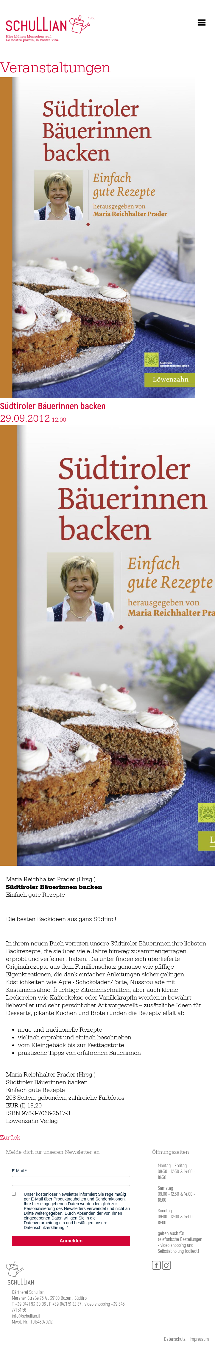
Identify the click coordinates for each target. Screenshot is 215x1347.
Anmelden (71, 1240)
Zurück (10, 1138)
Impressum (199, 1339)
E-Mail (18, 1170)
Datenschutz (175, 1339)
